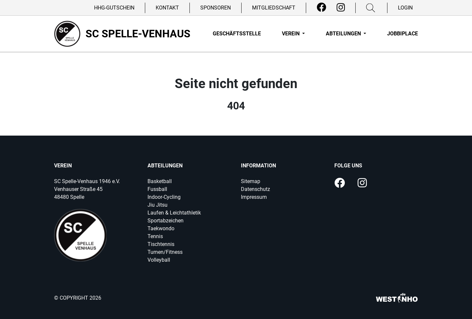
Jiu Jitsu (157, 205)
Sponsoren (215, 8)
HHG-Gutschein (114, 8)
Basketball (160, 181)
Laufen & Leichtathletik (174, 213)
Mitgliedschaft (273, 8)
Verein (291, 33)
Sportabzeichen (166, 220)
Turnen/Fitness (165, 252)
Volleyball (159, 260)
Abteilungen (344, 33)
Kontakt (167, 8)
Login (405, 8)
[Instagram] (340, 7)
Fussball (157, 189)
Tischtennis (161, 244)
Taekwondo (161, 228)
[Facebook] (321, 7)
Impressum (254, 197)
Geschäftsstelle (237, 33)
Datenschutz (255, 189)
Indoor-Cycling (164, 197)
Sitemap (250, 181)
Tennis (155, 236)
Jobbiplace (402, 33)
